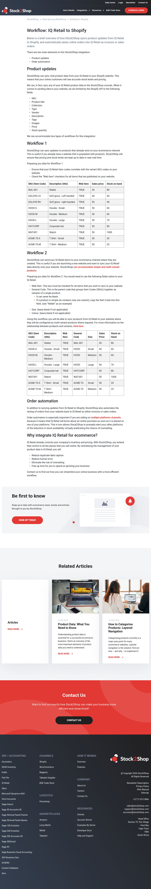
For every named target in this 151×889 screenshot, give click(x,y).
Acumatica (7, 762)
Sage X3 (5, 847)
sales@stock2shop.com (138, 806)
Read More (15, 629)
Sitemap (145, 793)
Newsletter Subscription (138, 783)
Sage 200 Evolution (10, 831)
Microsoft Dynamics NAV (13, 793)
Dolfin (4, 772)
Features (81, 767)
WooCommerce (47, 767)
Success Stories (84, 820)
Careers (80, 791)
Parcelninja (45, 801)
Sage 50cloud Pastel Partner (15, 815)
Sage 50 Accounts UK (12, 809)
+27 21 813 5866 (141, 799)
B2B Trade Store (113, 10)
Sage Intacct (7, 804)
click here (78, 326)
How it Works (68, 10)
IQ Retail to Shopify (79, 19)
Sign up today (27, 520)
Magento (44, 772)
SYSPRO (5, 863)
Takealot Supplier (47, 778)
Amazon (43, 820)
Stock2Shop (33, 19)
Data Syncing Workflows (54, 19)
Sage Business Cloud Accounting (17, 852)
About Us (81, 785)
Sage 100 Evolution (10, 825)
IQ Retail (5, 783)
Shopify (43, 762)
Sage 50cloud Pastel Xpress (14, 820)
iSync (4, 788)
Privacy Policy (142, 786)
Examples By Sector (86, 825)
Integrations (83, 10)
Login (120, 2)
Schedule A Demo (136, 10)
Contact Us (143, 2)
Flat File (5, 778)
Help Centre (110, 2)
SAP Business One (10, 857)
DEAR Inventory (9, 767)
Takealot (43, 836)
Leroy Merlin (45, 825)
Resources (98, 10)
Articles (80, 814)
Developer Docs (84, 830)
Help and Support (85, 836)
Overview (81, 762)
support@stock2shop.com (136, 809)
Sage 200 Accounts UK (12, 836)
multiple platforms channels (106, 417)
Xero (4, 873)
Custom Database (10, 868)
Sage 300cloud (8, 841)
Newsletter (130, 2)
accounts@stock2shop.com (136, 812)
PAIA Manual (143, 789)
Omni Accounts (9, 799)
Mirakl (42, 830)
